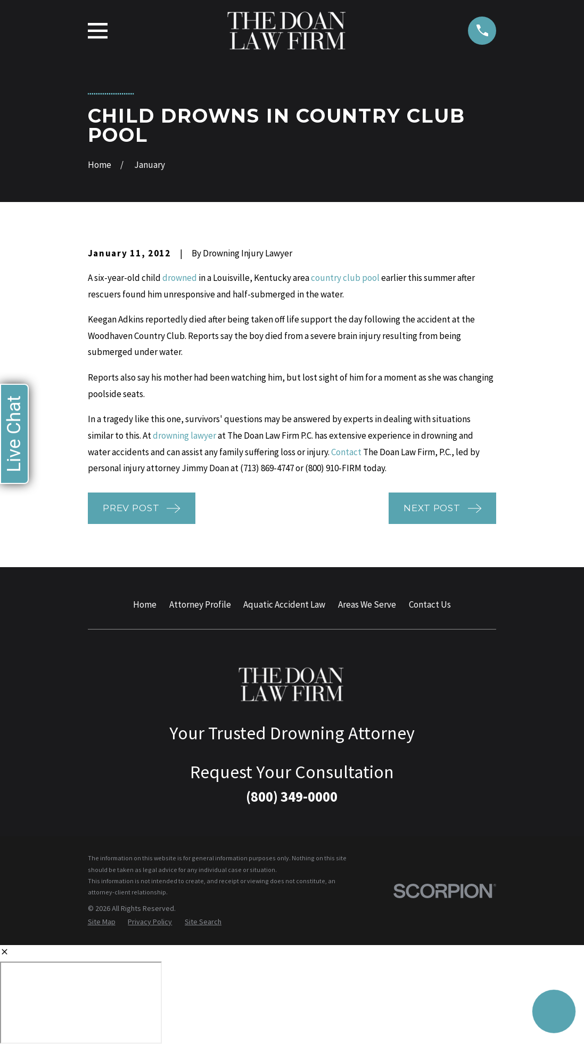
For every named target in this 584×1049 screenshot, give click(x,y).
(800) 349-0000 (292, 796)
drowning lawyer (184, 435)
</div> (81, 1003)
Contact (346, 452)
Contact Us (430, 604)
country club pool (345, 278)
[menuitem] (102, 922)
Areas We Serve (367, 604)
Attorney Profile (200, 604)
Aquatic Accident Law (284, 604)
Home (145, 604)
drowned (179, 278)
